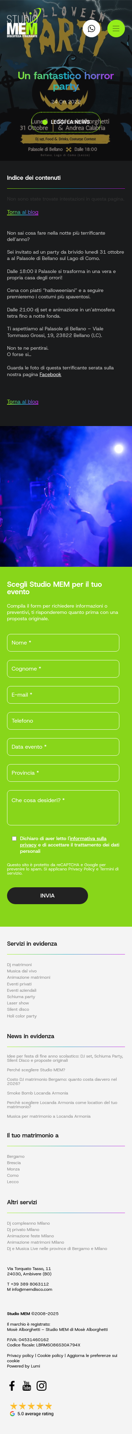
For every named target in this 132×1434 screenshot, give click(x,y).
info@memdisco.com (32, 1289)
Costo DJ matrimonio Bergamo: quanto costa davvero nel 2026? (62, 1081)
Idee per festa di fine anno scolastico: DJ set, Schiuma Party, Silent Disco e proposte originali (65, 1058)
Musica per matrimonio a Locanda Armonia (48, 1116)
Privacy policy (20, 1355)
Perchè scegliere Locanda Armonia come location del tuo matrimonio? (62, 1105)
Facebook (50, 374)
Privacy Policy (81, 869)
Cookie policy (50, 1355)
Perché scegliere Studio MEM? (36, 1070)
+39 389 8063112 (30, 1284)
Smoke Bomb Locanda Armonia (37, 1093)
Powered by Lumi (23, 1366)
